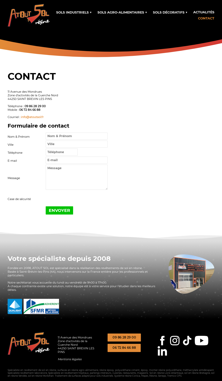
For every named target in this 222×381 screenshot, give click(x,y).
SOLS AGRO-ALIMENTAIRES (122, 12)
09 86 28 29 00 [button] (124, 337)
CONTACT (206, 18)
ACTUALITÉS (203, 12)
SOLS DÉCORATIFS (170, 12)
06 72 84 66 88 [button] (124, 348)
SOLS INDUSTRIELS (74, 12)
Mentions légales (69, 359)
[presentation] (75, 198)
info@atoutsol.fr (32, 117)
